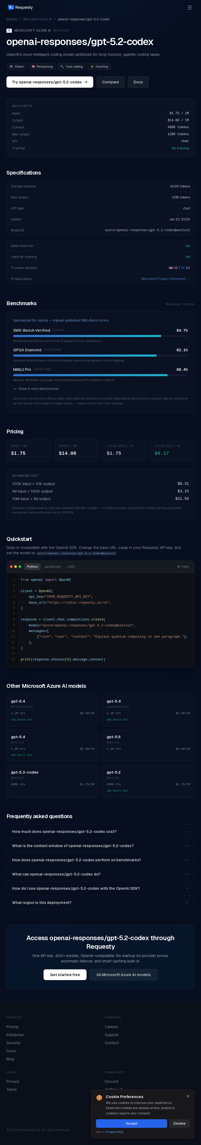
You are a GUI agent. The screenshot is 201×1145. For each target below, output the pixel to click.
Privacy (13, 1081)
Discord (111, 1081)
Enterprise (15, 1034)
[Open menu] (190, 7)
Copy (183, 566)
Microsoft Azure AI (37, 19)
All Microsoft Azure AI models (123, 974)
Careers (111, 1026)
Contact (112, 1042)
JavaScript (52, 566)
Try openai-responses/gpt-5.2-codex (50, 82)
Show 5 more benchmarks (36, 389)
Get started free (65, 974)
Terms (11, 1089)
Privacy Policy (114, 1132)
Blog (10, 1059)
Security (13, 1042)
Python (32, 566)
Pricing (12, 1026)
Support (112, 1034)
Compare (110, 82)
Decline (180, 1123)
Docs (138, 82)
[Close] (188, 1096)
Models (11, 19)
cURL (71, 566)
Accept (131, 1123)
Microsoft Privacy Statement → (166, 279)
